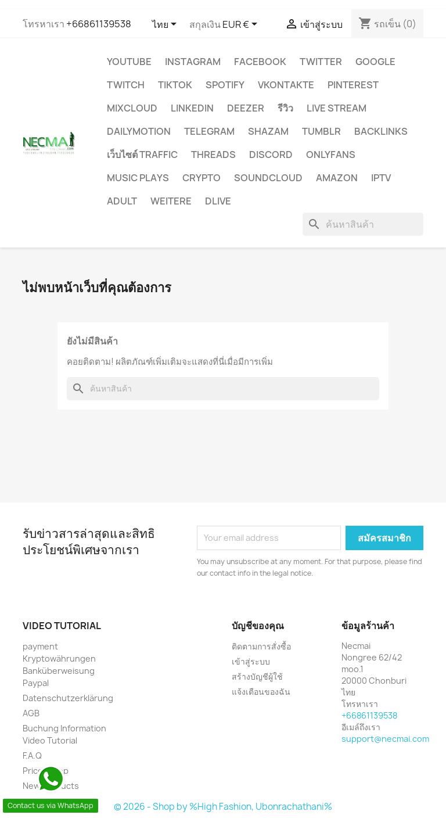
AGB (31, 713)
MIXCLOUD (132, 108)
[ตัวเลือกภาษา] (166, 25)
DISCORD (271, 154)
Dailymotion (139, 131)
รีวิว (285, 108)
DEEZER (245, 108)
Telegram (209, 131)
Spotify (225, 84)
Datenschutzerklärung (68, 697)
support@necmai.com (385, 738)
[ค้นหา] (363, 224)
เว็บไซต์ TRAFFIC (142, 154)
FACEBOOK (260, 61)
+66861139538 (98, 23)
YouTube (129, 61)
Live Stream (336, 108)
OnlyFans (330, 154)
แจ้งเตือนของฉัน (261, 691)
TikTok (175, 84)
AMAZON (337, 177)
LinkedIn (192, 108)
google (375, 61)
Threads (213, 154)
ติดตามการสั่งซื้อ (261, 646)
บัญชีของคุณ (258, 625)
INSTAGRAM (193, 61)
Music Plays (138, 177)
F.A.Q (32, 755)
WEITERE (171, 201)
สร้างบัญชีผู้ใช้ (257, 676)
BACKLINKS (381, 131)
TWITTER (321, 61)
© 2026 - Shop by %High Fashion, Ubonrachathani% (223, 807)
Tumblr (321, 131)
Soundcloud (268, 177)
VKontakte (286, 84)
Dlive (218, 201)
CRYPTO (201, 177)
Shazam (268, 131)
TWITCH (126, 84)
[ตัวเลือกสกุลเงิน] (241, 25)
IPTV (381, 177)
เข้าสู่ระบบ (251, 661)
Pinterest (353, 84)
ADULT (122, 201)
